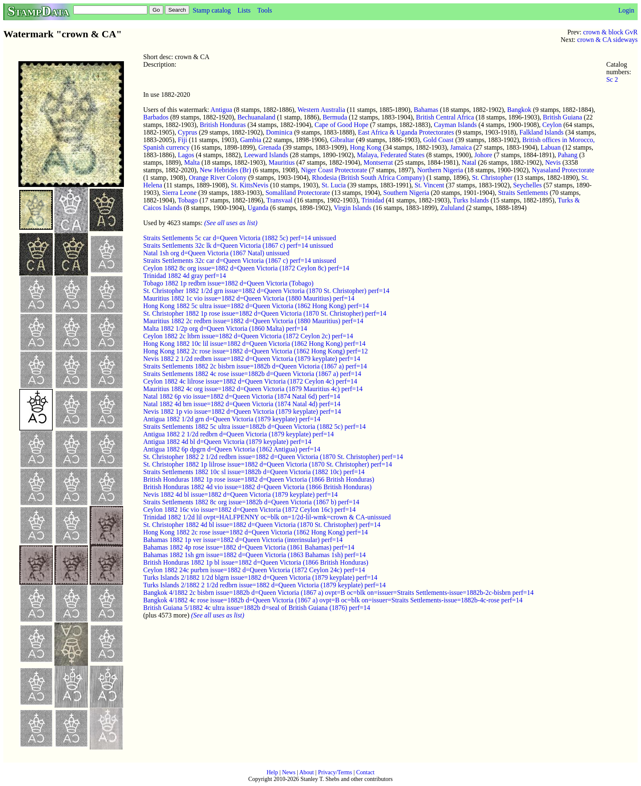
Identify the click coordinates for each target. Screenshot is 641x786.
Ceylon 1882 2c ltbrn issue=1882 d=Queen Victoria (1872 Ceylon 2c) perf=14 (248, 336)
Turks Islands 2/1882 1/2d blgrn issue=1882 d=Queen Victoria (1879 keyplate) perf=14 (260, 577)
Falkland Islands (542, 132)
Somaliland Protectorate (297, 192)
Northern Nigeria (440, 170)
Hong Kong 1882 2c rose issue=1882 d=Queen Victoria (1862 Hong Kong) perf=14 (255, 532)
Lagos (186, 154)
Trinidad (372, 200)
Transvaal (279, 200)
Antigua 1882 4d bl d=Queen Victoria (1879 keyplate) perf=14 (227, 441)
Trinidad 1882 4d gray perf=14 (184, 275)
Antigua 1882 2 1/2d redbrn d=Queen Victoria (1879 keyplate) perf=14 (238, 434)
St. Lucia (334, 185)
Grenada (269, 147)
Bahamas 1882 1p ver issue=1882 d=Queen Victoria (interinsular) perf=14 (242, 539)
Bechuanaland (256, 117)
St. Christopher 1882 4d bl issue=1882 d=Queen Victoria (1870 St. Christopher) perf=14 (262, 524)
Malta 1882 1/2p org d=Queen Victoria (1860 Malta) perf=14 (225, 328)
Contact (365, 772)
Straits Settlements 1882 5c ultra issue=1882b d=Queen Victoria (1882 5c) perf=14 (254, 426)
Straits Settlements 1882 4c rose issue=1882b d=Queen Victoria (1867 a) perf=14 (252, 373)
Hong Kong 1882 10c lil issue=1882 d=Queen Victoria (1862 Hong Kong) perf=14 (254, 343)
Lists (243, 10)
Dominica (279, 132)
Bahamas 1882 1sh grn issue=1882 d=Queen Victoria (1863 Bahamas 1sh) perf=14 (254, 554)
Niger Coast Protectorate (334, 170)
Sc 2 (612, 79)
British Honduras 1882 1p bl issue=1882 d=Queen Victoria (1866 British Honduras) (255, 562)
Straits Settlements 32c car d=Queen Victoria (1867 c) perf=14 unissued (239, 260)
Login (626, 10)
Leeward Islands (266, 154)
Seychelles (527, 185)
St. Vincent (429, 185)
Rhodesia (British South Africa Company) (368, 177)
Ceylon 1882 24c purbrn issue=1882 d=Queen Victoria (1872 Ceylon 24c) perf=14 (254, 569)
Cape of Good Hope (341, 124)
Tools (264, 10)
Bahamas (426, 109)
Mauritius (282, 162)
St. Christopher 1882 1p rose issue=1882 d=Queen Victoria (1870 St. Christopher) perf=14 (264, 313)
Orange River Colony (218, 177)
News (289, 772)
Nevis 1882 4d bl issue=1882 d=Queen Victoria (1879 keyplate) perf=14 (240, 494)
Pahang (567, 154)
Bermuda (334, 117)
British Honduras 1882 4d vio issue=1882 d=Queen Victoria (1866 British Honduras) (257, 486)
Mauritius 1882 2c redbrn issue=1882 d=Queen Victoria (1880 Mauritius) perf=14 (253, 320)
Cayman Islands (455, 124)
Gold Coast (438, 139)
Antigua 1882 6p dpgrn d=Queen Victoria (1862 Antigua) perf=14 (231, 449)
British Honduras (223, 124)
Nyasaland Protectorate (563, 170)
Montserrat (378, 162)
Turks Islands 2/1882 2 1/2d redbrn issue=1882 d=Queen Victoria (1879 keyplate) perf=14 (264, 585)
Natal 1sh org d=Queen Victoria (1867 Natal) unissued (216, 253)
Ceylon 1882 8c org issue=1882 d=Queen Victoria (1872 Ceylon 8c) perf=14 (246, 268)
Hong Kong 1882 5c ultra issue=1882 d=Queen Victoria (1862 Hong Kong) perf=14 (256, 305)
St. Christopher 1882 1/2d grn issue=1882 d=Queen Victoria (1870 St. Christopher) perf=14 (266, 290)
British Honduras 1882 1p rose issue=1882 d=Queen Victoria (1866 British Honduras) (258, 479)
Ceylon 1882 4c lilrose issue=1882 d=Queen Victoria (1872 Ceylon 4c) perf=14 (250, 381)
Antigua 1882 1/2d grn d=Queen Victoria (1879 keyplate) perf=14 (231, 419)
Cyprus (187, 132)
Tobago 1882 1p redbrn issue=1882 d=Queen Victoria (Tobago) (228, 283)
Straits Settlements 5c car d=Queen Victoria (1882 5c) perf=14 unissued (239, 237)
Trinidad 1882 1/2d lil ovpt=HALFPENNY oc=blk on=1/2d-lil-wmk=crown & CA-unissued (267, 517)
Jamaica (461, 147)
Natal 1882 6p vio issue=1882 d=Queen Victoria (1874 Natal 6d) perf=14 (241, 396)
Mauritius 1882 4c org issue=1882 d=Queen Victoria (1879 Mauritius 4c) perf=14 (253, 388)
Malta (192, 162)
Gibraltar (342, 139)
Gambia (250, 139)
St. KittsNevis (249, 185)
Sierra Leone (179, 192)
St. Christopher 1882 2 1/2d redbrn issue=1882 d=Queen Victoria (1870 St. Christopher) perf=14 (273, 456)
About (306, 772)
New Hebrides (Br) (225, 170)
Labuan (551, 147)
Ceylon (551, 124)
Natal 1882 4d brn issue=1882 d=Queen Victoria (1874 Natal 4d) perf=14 (241, 403)
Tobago (188, 200)
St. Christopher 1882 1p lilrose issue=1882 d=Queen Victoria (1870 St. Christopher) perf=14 (267, 464)
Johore (483, 154)
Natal (469, 162)
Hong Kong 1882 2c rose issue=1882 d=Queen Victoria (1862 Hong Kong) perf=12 (255, 351)
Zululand (452, 207)
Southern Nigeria (406, 192)
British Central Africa (445, 117)
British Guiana (562, 117)
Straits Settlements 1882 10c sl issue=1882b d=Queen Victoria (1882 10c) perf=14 (254, 471)
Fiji (182, 139)
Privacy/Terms (335, 772)
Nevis (553, 162)
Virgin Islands (352, 207)
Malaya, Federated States (391, 154)
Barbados (155, 117)
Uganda (257, 207)
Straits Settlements (523, 192)
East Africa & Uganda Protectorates (406, 132)
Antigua (221, 109)
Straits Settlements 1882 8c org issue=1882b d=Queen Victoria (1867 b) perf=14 (251, 502)
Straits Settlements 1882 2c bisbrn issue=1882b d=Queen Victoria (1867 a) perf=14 (255, 366)
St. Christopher (492, 177)
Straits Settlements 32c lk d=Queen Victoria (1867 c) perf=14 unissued (238, 245)
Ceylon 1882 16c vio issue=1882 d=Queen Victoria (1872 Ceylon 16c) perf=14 (249, 509)
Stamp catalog (212, 10)
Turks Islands (471, 200)
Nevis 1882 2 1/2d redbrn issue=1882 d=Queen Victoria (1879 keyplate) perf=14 (251, 358)
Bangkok (519, 109)
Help (272, 772)
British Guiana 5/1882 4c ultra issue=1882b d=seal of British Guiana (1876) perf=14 (256, 607)
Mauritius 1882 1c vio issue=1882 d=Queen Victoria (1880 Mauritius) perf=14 (248, 298)
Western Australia (321, 109)
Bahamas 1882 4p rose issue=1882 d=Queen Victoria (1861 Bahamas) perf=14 (248, 547)
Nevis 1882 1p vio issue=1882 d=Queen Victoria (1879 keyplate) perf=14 (242, 411)
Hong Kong (365, 147)
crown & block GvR (610, 32)
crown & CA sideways (607, 39)
